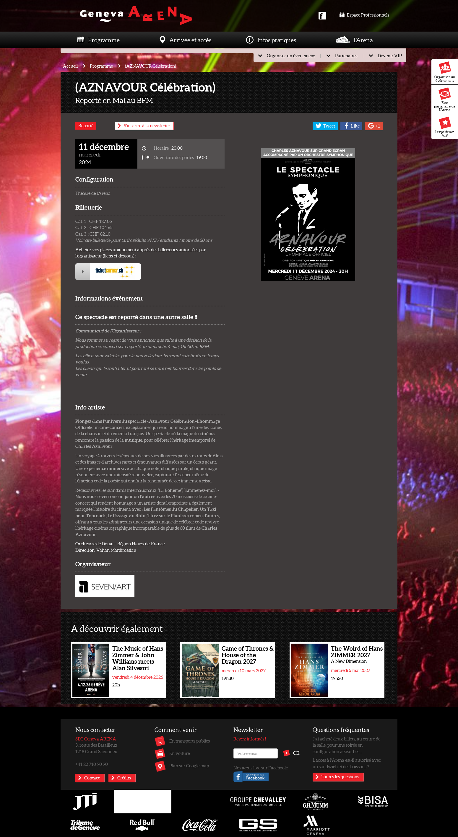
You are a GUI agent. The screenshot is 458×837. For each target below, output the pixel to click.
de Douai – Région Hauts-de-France (120, 543)
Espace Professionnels (364, 14)
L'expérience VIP (444, 127)
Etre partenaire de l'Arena (444, 99)
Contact (92, 777)
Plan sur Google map (189, 765)
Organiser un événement (444, 72)
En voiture (179, 753)
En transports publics (189, 740)
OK (296, 753)
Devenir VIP (390, 55)
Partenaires (346, 55)
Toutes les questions (340, 776)
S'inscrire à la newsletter (147, 125)
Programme (104, 39)
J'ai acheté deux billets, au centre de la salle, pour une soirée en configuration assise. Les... (346, 745)
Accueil (70, 65)
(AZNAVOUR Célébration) (150, 65)
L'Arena (363, 39)
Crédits (124, 777)
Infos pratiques (276, 39)
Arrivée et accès (190, 39)
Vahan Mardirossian (105, 550)
